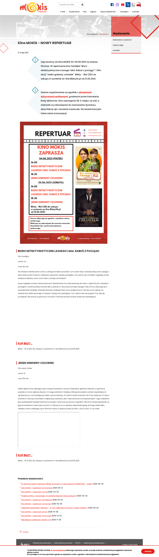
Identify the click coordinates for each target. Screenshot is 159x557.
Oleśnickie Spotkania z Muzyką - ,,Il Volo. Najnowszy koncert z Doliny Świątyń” (54, 508)
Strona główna (92, 34)
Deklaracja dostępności (25, 544)
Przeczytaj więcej (58, 550)
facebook (112, 4)
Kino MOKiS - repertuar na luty (34, 512)
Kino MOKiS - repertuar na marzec (36, 504)
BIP (138, 4)
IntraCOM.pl (133, 544)
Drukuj (25, 532)
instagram (117, 4)
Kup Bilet (116, 50)
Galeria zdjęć (118, 45)
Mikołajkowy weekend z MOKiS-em (36, 519)
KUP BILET (24, 343)
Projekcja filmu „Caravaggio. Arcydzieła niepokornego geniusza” (48, 496)
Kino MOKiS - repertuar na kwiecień (36, 500)
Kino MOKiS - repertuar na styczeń (36, 515)
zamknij (148, 551)
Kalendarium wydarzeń (122, 40)
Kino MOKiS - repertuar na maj (34, 492)
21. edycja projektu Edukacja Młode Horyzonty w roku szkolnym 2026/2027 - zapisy (56, 484)
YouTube (122, 4)
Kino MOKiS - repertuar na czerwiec (36, 488)
